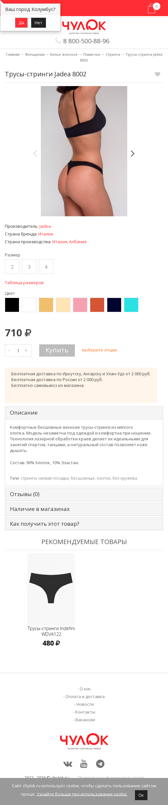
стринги (29, 478)
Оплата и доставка (85, 696)
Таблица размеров (24, 282)
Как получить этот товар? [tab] (44, 524)
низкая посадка (54, 478)
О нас (85, 689)
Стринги (113, 54)
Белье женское (64, 54)
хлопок (104, 478)
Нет (38, 22)
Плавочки (91, 54)
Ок (141, 795)
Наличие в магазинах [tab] (40, 509)
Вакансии (85, 720)
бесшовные (83, 478)
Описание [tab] (24, 413)
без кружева (124, 478)
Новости (85, 704)
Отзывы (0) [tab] (25, 494)
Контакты (85, 712)
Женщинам (35, 54)
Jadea (45, 226)
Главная (13, 54)
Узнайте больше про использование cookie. (82, 794)
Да (21, 22)
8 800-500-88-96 (86, 41)
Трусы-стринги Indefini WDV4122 (51, 631)
